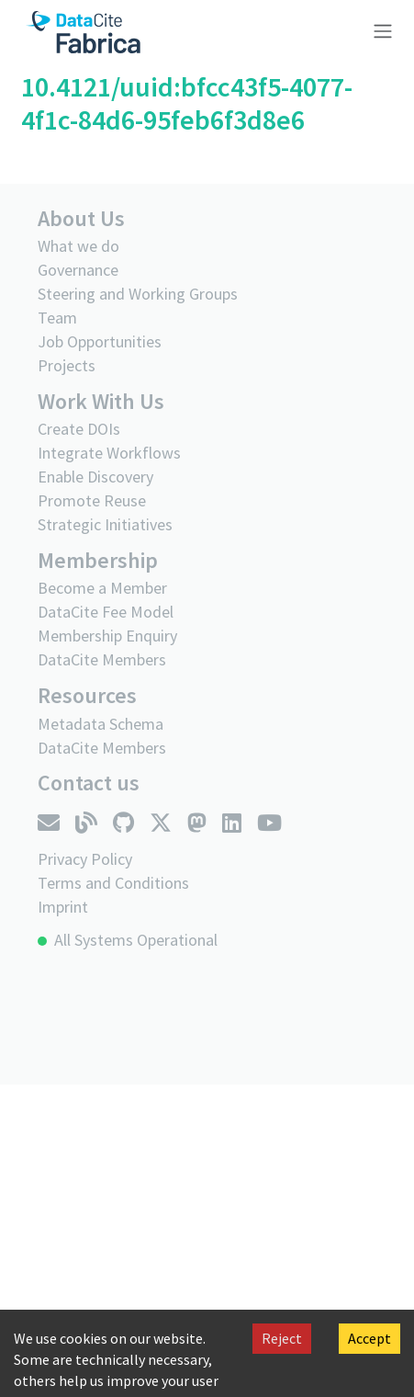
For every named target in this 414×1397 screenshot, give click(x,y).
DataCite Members (102, 659)
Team (57, 317)
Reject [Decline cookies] (282, 1338)
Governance (78, 269)
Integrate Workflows (109, 452)
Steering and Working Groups (138, 293)
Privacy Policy (85, 858)
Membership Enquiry (107, 635)
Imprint (63, 906)
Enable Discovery (95, 476)
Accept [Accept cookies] (369, 1338)
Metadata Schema (100, 723)
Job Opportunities (100, 341)
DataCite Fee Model (105, 611)
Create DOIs (79, 428)
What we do (78, 245)
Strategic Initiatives (105, 524)
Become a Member (102, 587)
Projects (66, 365)
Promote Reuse (92, 500)
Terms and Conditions (113, 882)
